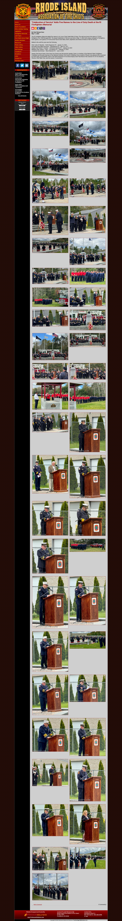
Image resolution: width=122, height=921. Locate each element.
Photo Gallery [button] (19, 45)
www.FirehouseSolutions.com (36, 917)
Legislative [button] (18, 31)
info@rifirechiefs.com (94, 916)
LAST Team (18, 36)
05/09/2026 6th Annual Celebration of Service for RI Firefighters (21, 80)
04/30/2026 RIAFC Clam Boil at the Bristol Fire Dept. (21, 74)
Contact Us (18, 58)
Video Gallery (19, 47)
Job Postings (19, 49)
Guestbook (18, 51)
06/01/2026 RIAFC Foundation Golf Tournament (21, 86)
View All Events (22, 96)
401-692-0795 (98, 914)
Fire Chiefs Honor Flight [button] (22, 38)
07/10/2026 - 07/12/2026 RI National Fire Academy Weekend (22, 91)
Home (17, 22)
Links (16, 56)
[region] (22, 41)
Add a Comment (38, 904)
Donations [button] (18, 54)
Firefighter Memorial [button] (21, 33)
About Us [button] (17, 24)
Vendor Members (20, 40)
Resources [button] (18, 42)
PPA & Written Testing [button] (21, 29)
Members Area (19, 60)
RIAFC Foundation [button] (20, 26)
